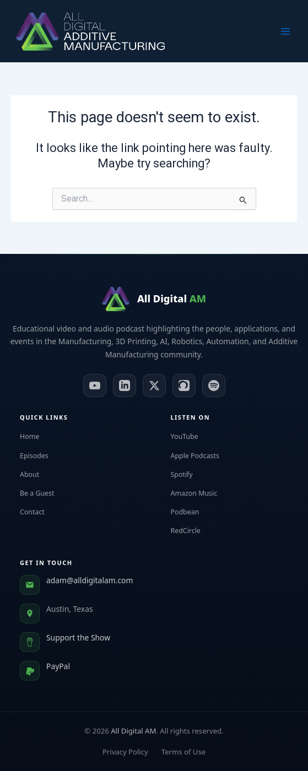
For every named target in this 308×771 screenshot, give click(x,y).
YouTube (190, 436)
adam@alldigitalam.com (89, 580)
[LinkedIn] (124, 385)
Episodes (40, 455)
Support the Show (78, 637)
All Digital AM (133, 731)
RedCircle (192, 530)
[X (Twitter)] (154, 385)
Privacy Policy (125, 752)
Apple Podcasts (201, 455)
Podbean (191, 512)
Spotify (188, 474)
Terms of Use (183, 752)
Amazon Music (200, 493)
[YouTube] (94, 385)
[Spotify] (213, 385)
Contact (38, 512)
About (35, 474)
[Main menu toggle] (285, 31)
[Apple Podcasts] (184, 385)
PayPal (58, 666)
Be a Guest (43, 493)
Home (35, 436)
